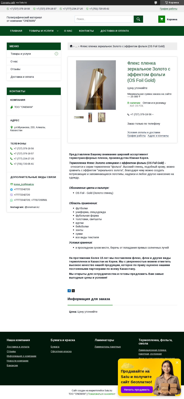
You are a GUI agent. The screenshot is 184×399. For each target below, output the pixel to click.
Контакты (86, 30)
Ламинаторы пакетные (108, 346)
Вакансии (12, 365)
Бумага (55, 346)
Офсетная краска (61, 351)
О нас (68, 30)
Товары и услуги (41, 30)
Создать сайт (8, 2)
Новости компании (17, 360)
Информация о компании (21, 356)
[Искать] (138, 19)
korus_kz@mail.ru (24, 184)
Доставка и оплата (114, 30)
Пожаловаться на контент (101, 394)
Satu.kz (108, 390)
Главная (16, 30)
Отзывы (15, 69)
